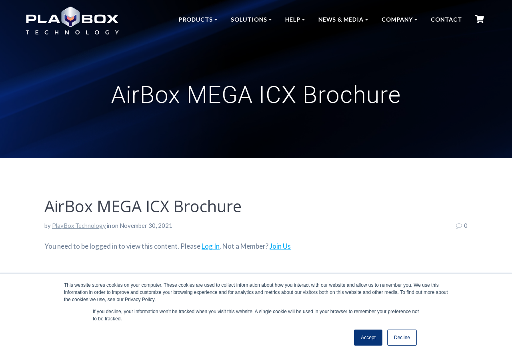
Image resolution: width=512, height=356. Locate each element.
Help (292, 19)
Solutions (249, 19)
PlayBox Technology (79, 225)
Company (397, 19)
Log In (211, 246)
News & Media (341, 19)
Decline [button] (402, 337)
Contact (446, 19)
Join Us (280, 246)
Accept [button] (368, 337)
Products (195, 19)
